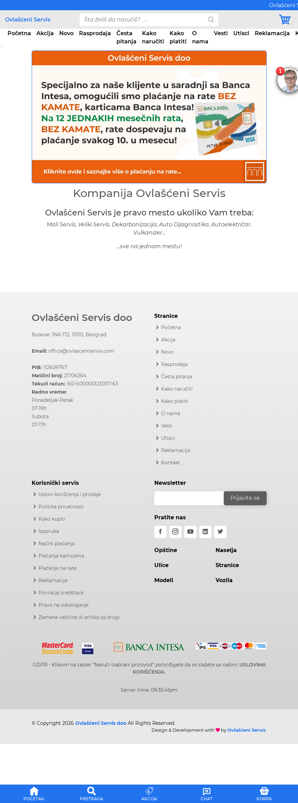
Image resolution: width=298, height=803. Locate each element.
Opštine (165, 550)
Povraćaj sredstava (60, 592)
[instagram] (175, 532)
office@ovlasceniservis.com (81, 351)
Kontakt (170, 462)
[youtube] (190, 532)
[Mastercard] (58, 647)
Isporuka (48, 531)
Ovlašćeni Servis (27, 19)
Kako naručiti (153, 37)
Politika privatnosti (61, 506)
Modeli (163, 580)
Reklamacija (272, 33)
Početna (19, 33)
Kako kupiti (51, 519)
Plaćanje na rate (57, 568)
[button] (49, 117)
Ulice (161, 565)
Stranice (227, 565)
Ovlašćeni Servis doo (82, 317)
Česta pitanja (126, 37)
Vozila (224, 580)
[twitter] (220, 532)
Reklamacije (52, 580)
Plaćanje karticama (61, 555)
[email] (193, 498)
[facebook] (160, 532)
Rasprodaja (95, 33)
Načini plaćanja (56, 543)
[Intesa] (149, 646)
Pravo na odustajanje (63, 605)
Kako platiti (178, 37)
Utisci (241, 33)
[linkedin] (205, 532)
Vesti (221, 33)
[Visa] (85, 647)
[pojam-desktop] (142, 19)
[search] (211, 19)
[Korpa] (285, 20)
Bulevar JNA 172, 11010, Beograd (69, 335)
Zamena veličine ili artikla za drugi (79, 617)
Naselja (226, 550)
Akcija (45, 33)
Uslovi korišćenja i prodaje (69, 494)
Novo (66, 33)
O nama (200, 37)
